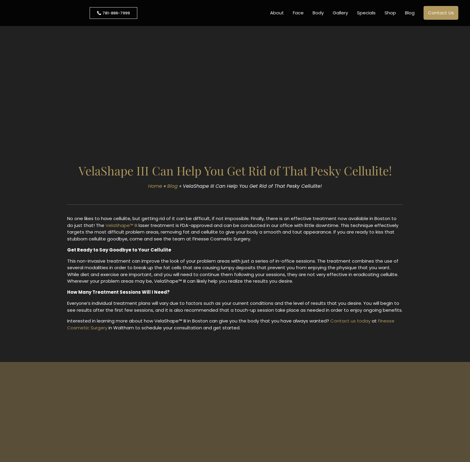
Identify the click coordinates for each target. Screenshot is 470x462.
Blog (410, 13)
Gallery (340, 13)
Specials (366, 13)
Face (298, 13)
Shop (390, 13)
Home (155, 186)
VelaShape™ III (121, 225)
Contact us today (350, 321)
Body (318, 13)
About (277, 13)
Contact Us (441, 13)
